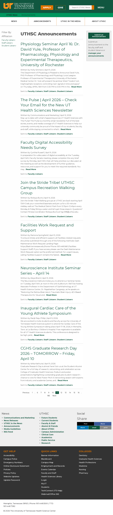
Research (45, 443)
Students (45, 487)
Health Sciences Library (51, 477)
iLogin (44, 480)
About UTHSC (99, 21)
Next (54, 396)
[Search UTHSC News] (80, 7)
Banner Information (50, 455)
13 (65, 393)
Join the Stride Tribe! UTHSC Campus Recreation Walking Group (48, 187)
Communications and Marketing (19, 418)
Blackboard (46, 459)
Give (60, 7)
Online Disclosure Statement (16, 466)
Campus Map (47, 462)
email (94, 427)
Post (88, 424)
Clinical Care (47, 435)
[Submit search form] (93, 7)
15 (74, 393)
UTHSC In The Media (71, 21)
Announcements (42, 21)
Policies (7, 469)
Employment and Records (53, 466)
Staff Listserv (50, 91)
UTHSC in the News (13, 423)
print (105, 427)
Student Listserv (65, 91)
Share (106, 424)
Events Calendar (48, 469)
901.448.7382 (9, 506)
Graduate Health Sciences (90, 459)
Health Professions (87, 462)
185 (48, 396)
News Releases (11, 420)
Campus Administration (52, 432)
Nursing (82, 469)
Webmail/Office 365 (50, 494)
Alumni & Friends (49, 426)
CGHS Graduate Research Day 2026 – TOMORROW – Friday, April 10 (49, 353)
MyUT (44, 484)
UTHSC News (11, 15)
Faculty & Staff (48, 423)
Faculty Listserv (35, 91)
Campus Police (10, 459)
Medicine (83, 466)
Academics (46, 437)
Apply (47, 7)
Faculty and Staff (48, 473)
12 (61, 393)
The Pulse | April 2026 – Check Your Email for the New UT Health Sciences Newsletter (49, 105)
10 (53, 393)
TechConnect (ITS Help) (51, 491)
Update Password (12, 480)
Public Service (48, 440)
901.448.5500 (42, 503)
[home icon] (1, 15)
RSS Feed (8, 432)
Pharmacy (83, 473)
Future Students (49, 418)
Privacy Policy (10, 473)
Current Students (49, 420)
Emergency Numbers (13, 462)
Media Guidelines (12, 429)
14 (70, 393)
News (14, 21)
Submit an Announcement (99, 35)
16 (78, 393)
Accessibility (9, 455)
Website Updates (11, 477)
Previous (26, 393)
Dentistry (83, 455)
